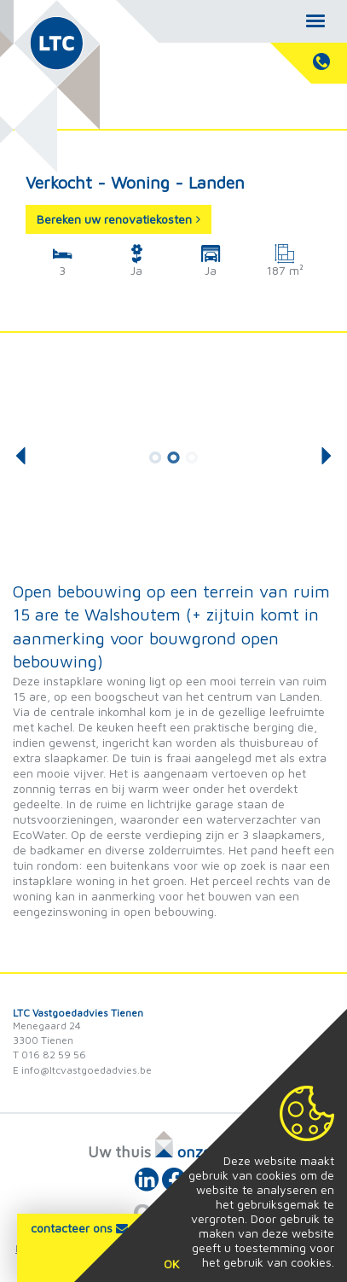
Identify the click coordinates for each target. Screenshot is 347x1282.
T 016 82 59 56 (49, 1054)
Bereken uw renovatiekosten (118, 219)
